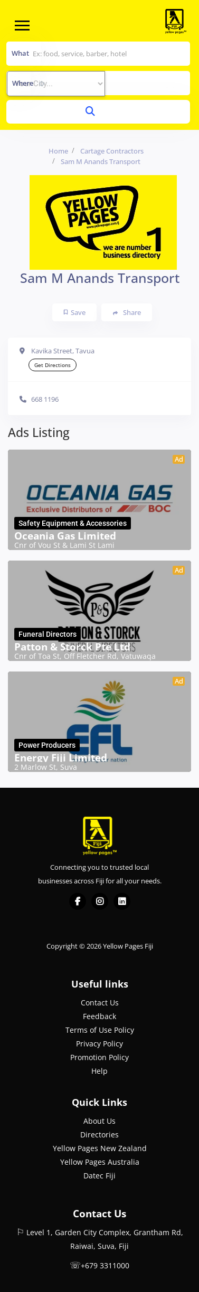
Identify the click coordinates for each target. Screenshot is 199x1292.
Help (99, 1071)
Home (58, 151)
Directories (99, 1135)
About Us (99, 1121)
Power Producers (46, 745)
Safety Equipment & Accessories (72, 523)
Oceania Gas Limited (65, 536)
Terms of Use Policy (99, 1030)
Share (127, 313)
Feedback (99, 1016)
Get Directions (52, 365)
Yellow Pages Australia (99, 1162)
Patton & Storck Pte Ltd (72, 647)
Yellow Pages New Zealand (100, 1148)
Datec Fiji (99, 1176)
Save (75, 312)
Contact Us (100, 1003)
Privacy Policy (99, 1044)
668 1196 (45, 399)
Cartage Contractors (112, 151)
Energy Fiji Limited (60, 758)
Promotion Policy (99, 1057)
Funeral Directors (47, 634)
